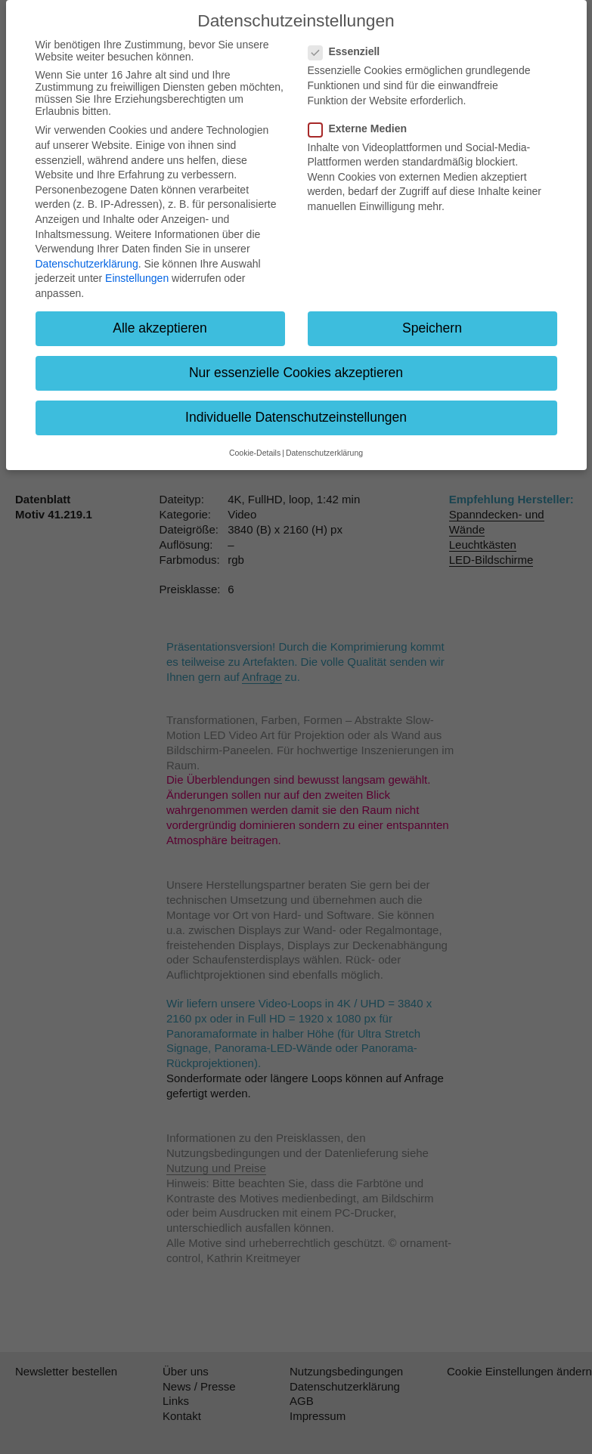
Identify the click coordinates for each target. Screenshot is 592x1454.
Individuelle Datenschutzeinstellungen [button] (296, 417)
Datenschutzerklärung (87, 264)
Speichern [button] (432, 328)
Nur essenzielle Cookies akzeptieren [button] (296, 372)
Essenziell (349, 51)
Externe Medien (362, 128)
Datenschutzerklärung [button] (324, 452)
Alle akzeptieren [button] (160, 328)
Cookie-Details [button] (255, 452)
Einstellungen (137, 278)
